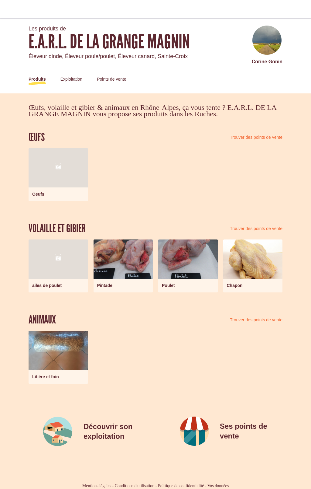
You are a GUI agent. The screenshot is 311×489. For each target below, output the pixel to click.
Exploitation (71, 79)
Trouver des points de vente (256, 137)
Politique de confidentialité (181, 486)
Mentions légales (96, 486)
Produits (37, 79)
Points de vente (111, 79)
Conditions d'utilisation (134, 486)
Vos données (218, 486)
